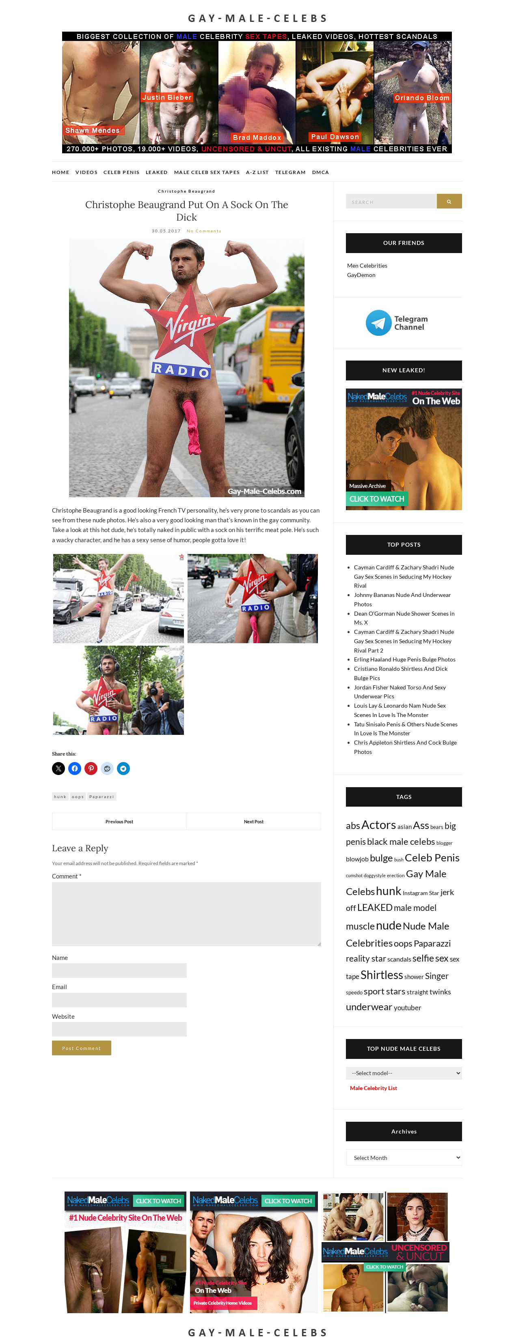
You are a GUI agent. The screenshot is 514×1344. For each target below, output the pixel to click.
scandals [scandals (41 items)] (399, 959)
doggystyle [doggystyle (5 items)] (375, 875)
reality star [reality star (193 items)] (366, 958)
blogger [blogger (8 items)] (444, 843)
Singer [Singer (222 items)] (437, 975)
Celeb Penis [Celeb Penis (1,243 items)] (432, 857)
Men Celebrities (367, 265)
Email (59, 986)
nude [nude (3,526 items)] (389, 925)
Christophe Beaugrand (187, 191)
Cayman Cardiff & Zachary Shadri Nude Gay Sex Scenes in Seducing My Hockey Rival (404, 576)
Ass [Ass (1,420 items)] (421, 824)
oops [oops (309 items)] (403, 943)
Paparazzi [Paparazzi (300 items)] (432, 943)
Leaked (157, 172)
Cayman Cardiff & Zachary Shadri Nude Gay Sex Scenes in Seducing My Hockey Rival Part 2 (404, 641)
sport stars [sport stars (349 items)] (385, 990)
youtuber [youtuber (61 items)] (407, 1007)
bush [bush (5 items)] (399, 859)
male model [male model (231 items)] (415, 907)
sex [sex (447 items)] (442, 958)
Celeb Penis (122, 172)
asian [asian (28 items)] (404, 826)
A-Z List (257, 172)
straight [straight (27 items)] (417, 992)
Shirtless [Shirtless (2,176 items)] (382, 974)
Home (60, 172)
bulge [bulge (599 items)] (381, 857)
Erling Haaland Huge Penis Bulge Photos (405, 659)
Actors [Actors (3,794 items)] (378, 824)
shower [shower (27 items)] (414, 976)
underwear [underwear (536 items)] (369, 1006)
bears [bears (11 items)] (436, 827)
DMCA (321, 172)
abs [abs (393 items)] (353, 825)
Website (63, 1016)
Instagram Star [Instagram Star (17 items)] (421, 892)
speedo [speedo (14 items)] (354, 992)
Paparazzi (101, 796)
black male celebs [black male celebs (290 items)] (401, 841)
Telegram (290, 172)
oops (78, 796)
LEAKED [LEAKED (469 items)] (375, 907)
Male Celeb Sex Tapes (207, 172)
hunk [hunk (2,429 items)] (389, 890)
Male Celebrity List (373, 1087)
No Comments (204, 230)
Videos (86, 172)
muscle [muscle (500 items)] (360, 926)
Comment (67, 876)
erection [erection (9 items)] (396, 875)
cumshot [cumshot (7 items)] (354, 875)
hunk (60, 796)
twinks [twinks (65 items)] (440, 992)
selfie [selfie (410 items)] (423, 958)
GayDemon (361, 274)
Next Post (253, 821)
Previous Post (119, 821)
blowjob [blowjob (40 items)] (357, 859)
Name (60, 957)
